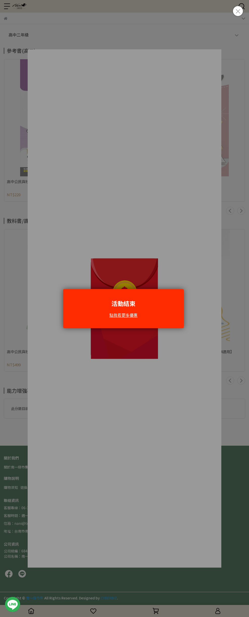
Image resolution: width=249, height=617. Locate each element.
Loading (124, 308)
